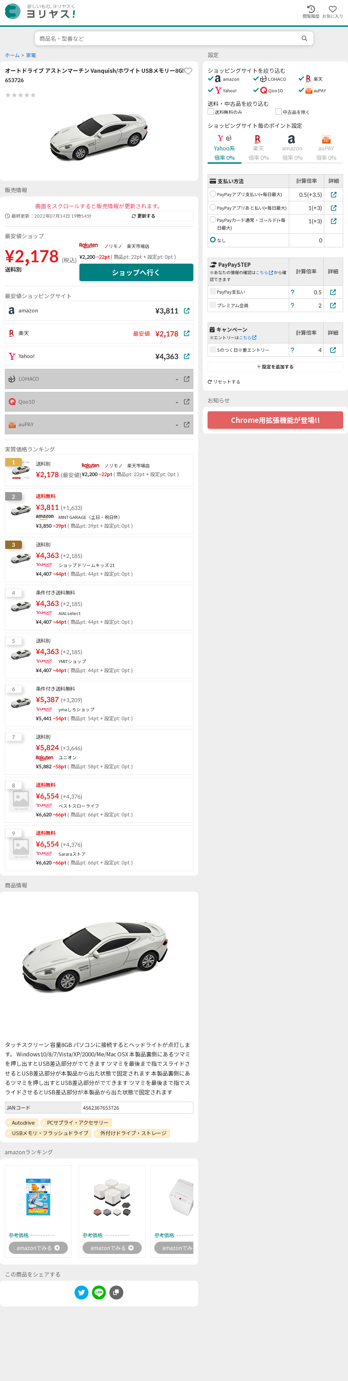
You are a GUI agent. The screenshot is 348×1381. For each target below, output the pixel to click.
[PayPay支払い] (333, 292)
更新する (143, 216)
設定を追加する (275, 367)
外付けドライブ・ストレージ (133, 1133)
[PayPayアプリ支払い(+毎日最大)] (333, 194)
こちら (264, 272)
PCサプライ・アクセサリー (78, 1122)
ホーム (12, 55)
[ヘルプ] (292, 292)
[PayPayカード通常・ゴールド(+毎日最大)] (333, 221)
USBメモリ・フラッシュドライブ (50, 1133)
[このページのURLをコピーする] (116, 1293)
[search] (305, 38)
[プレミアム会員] (333, 305)
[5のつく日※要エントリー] (333, 350)
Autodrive (23, 1122)
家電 (31, 55)
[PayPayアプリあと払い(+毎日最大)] (333, 207)
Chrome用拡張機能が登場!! (275, 420)
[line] (99, 1294)
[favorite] (188, 71)
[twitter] (81, 1294)
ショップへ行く (136, 272)
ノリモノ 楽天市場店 (126, 246)
